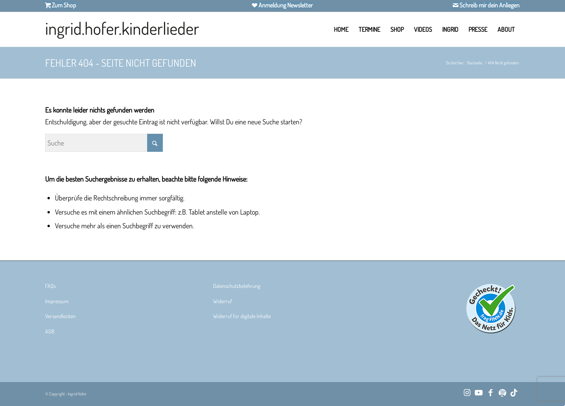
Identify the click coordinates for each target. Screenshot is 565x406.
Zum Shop (63, 5)
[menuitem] (341, 29)
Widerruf (222, 301)
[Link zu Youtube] (479, 392)
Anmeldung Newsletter (285, 5)
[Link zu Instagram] (467, 392)
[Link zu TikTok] (514, 392)
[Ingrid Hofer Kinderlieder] (122, 29)
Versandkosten (60, 316)
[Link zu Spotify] (502, 392)
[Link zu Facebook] (490, 392)
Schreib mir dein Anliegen (488, 5)
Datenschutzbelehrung (236, 285)
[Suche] (104, 143)
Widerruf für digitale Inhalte (242, 316)
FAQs (50, 285)
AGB (50, 331)
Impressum (57, 301)
